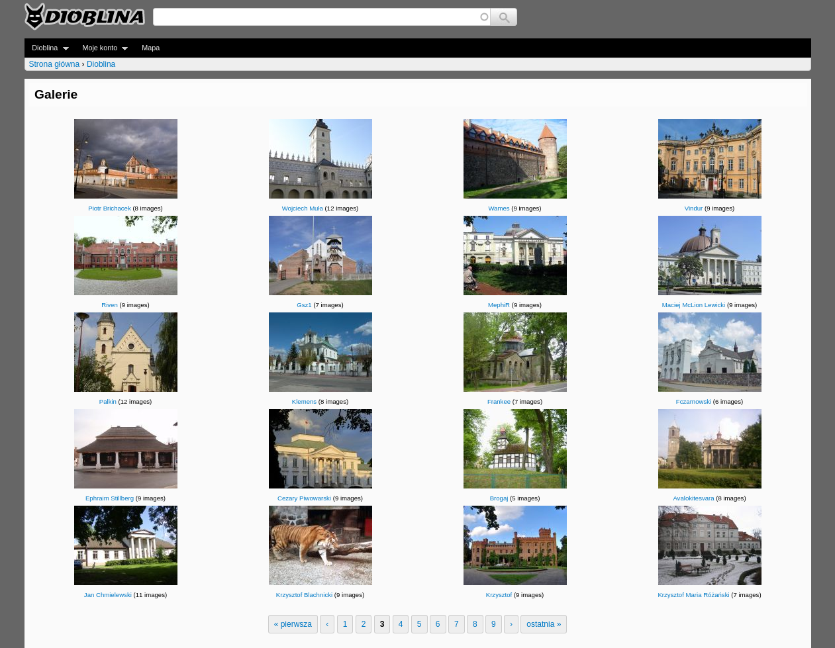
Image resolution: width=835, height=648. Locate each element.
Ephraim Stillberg (109, 498)
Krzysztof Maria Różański (693, 594)
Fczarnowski (693, 401)
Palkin (108, 401)
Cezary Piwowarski (304, 498)
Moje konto (101, 48)
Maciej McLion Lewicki (693, 304)
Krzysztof (499, 594)
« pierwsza (293, 624)
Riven (109, 304)
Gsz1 (304, 304)
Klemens (304, 401)
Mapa (151, 48)
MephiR (499, 304)
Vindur (694, 208)
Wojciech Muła (302, 208)
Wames (498, 208)
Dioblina (47, 48)
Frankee (499, 401)
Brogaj (499, 498)
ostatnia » (543, 624)
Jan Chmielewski (108, 594)
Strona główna (54, 64)
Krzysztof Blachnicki (304, 594)
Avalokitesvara (693, 498)
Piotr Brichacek (109, 208)
